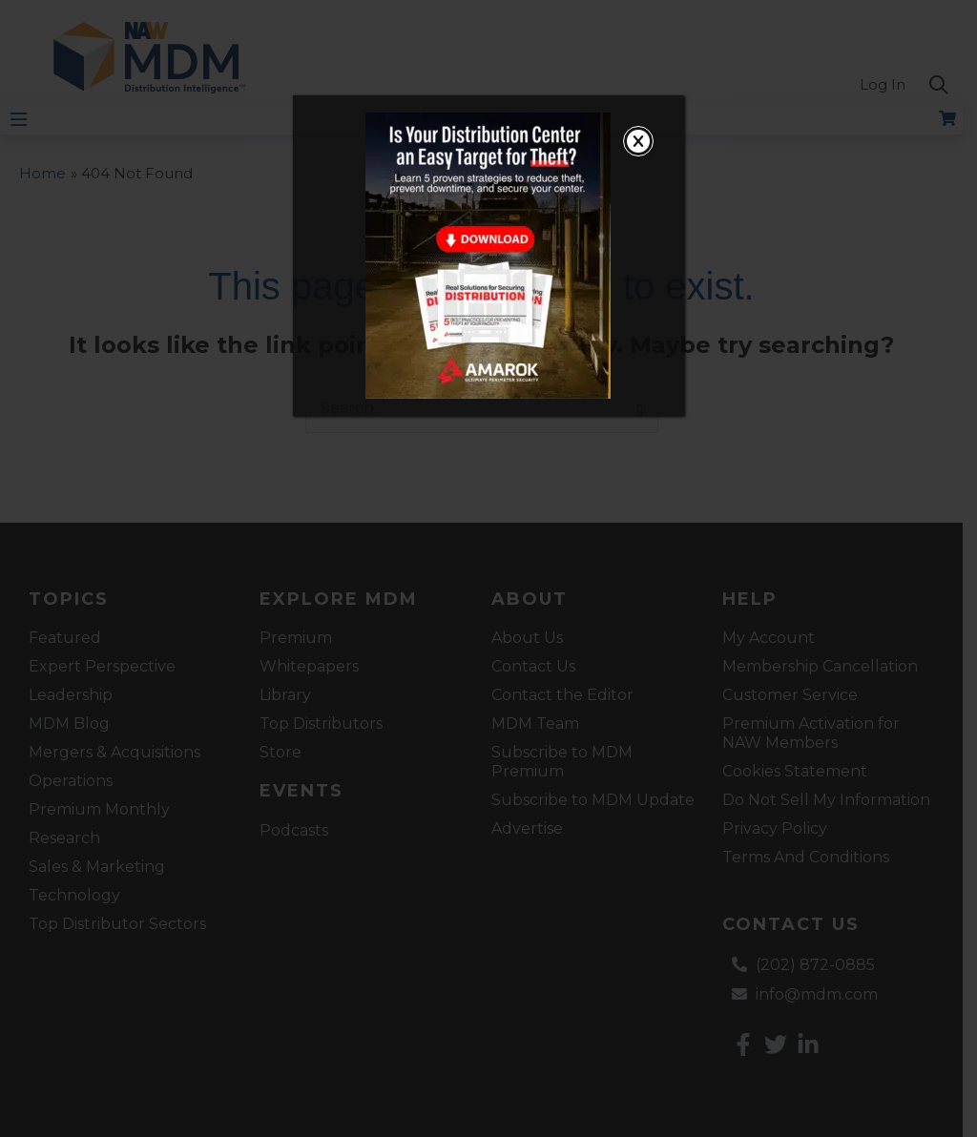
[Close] (638, 141)
